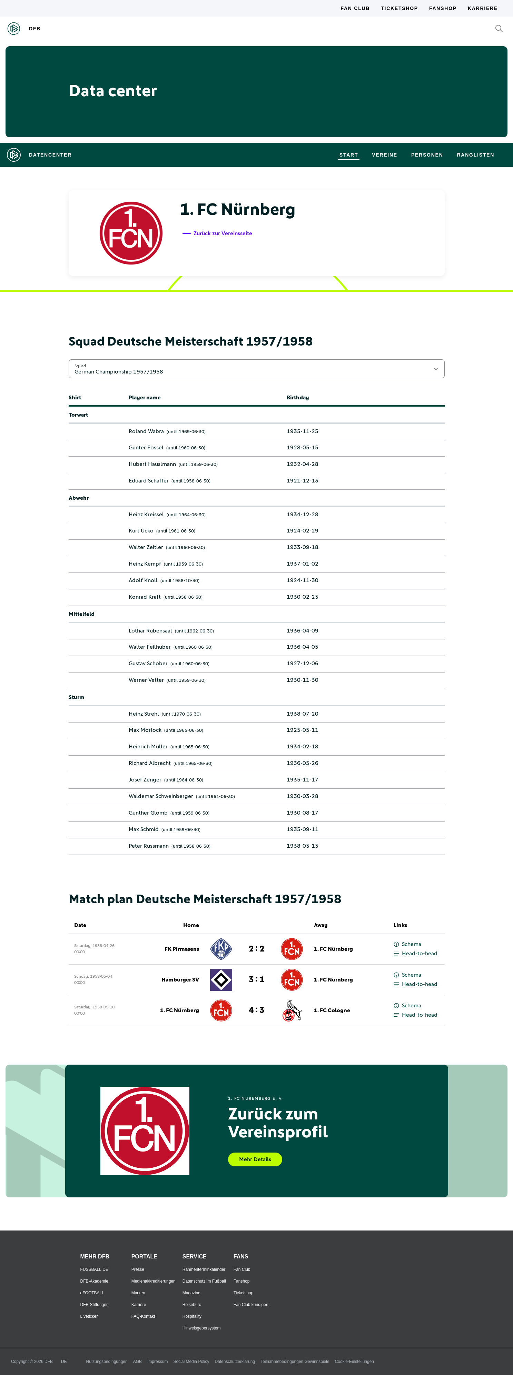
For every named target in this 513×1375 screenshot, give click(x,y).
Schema (407, 944)
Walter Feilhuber (150, 647)
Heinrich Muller (148, 746)
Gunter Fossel (146, 447)
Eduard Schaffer (149, 481)
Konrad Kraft (145, 597)
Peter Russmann (149, 846)
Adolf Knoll (143, 580)
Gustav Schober (148, 663)
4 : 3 (256, 1010)
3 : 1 (256, 980)
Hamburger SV (180, 980)
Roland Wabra (146, 431)
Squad (80, 366)
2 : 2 (256, 949)
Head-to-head (415, 954)
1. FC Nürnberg (333, 949)
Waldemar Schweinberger (161, 796)
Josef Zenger (145, 780)
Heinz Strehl (144, 714)
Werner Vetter (146, 680)
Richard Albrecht (150, 763)
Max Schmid (144, 829)
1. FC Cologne (332, 1010)
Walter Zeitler (146, 547)
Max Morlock (145, 730)
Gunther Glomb (148, 813)
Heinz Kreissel (146, 514)
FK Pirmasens (182, 949)
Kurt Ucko (141, 531)
